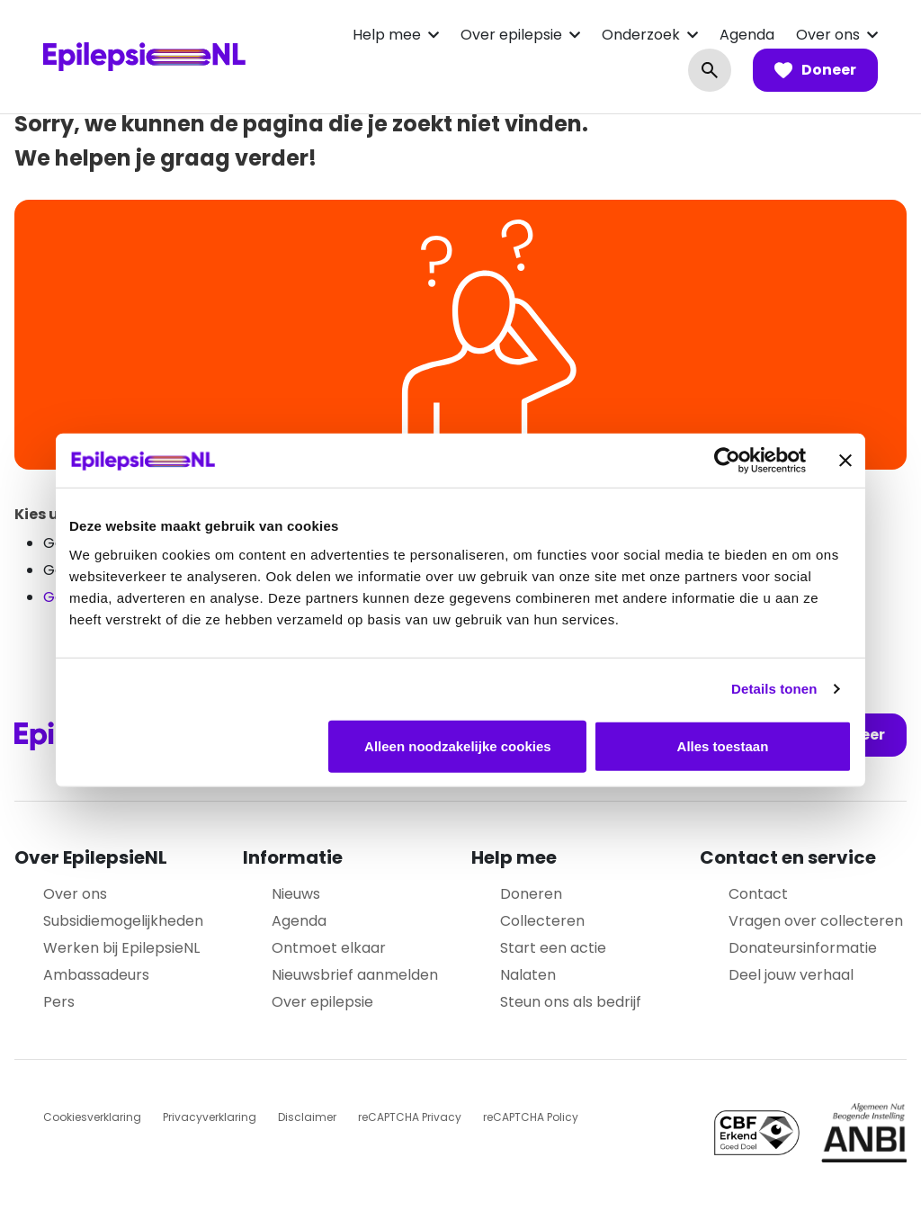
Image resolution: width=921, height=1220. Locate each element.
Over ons (828, 34)
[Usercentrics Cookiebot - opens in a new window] (727, 460)
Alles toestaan (723, 745)
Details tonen (774, 688)
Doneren (531, 894)
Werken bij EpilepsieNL (121, 947)
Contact (758, 894)
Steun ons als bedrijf (570, 1001)
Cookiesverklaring (92, 1117)
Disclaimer (307, 1117)
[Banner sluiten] (845, 460)
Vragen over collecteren (816, 921)
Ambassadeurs (96, 974)
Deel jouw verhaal (791, 974)
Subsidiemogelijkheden (123, 921)
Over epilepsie (511, 34)
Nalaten (528, 974)
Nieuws (296, 894)
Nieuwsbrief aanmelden (355, 974)
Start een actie (553, 947)
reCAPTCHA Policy (530, 1117)
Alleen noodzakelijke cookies (457, 745)
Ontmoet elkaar (329, 947)
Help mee (387, 34)
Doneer (815, 70)
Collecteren (542, 921)
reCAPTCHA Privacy (409, 1117)
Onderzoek (641, 34)
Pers (59, 1001)
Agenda (747, 34)
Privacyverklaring (209, 1117)
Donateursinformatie (803, 947)
